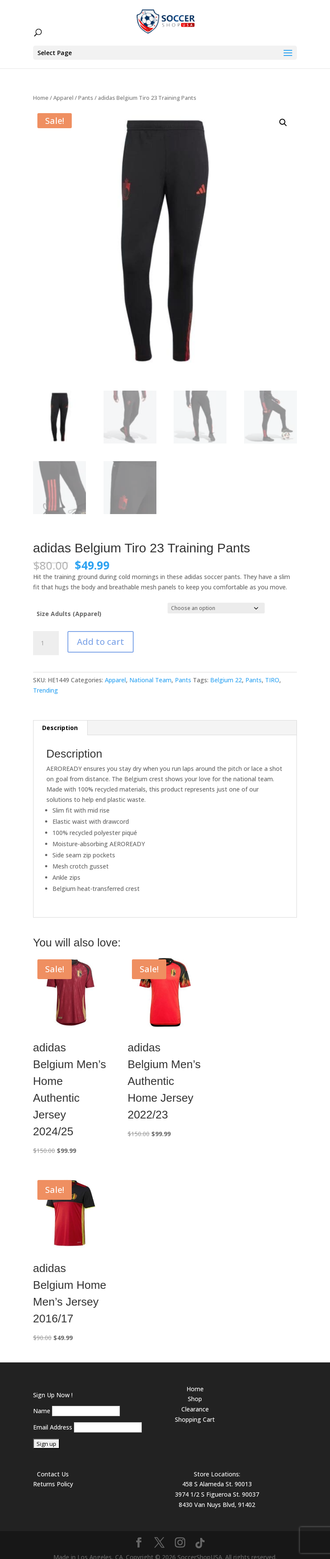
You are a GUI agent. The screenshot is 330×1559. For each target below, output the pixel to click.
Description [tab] (60, 718)
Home (41, 88)
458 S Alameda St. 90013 (217, 1474)
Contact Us (53, 1464)
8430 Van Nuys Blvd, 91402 (217, 1495)
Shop (195, 1389)
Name (41, 1401)
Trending (45, 681)
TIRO (272, 670)
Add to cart (100, 632)
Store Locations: (217, 1464)
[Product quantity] (46, 634)
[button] (283, 113)
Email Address (52, 1418)
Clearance (195, 1400)
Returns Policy (53, 1474)
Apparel (63, 88)
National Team (150, 670)
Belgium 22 (226, 670)
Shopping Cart (195, 1410)
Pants (85, 88)
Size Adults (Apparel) (69, 604)
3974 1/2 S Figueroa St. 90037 (217, 1485)
